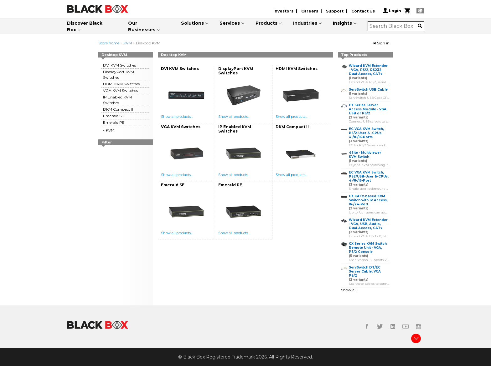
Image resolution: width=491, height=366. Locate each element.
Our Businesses (141, 26)
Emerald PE (114, 122)
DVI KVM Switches (119, 65)
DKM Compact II (118, 109)
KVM (127, 43)
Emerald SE (113, 115)
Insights (342, 23)
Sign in (381, 43)
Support (335, 11)
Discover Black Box (84, 26)
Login (392, 10)
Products (266, 23)
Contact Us (363, 11)
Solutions (192, 23)
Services (230, 23)
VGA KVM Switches (120, 90)
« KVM (108, 130)
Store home (108, 43)
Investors (283, 11)
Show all (348, 290)
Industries (305, 23)
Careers (309, 11)
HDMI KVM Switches (121, 84)
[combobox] (394, 26)
